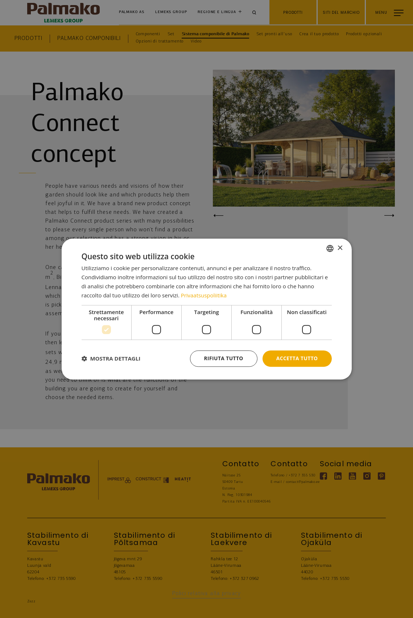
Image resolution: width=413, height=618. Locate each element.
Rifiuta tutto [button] (223, 358)
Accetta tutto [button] (297, 358)
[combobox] (330, 248)
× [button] (340, 248)
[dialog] (207, 309)
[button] (111, 359)
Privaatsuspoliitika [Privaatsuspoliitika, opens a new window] (204, 295)
